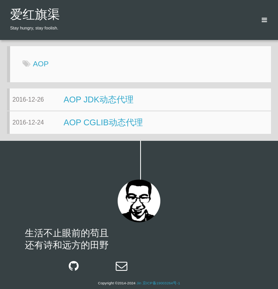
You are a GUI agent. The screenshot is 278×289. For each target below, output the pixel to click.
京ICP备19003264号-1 (161, 283)
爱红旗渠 (35, 15)
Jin (139, 283)
